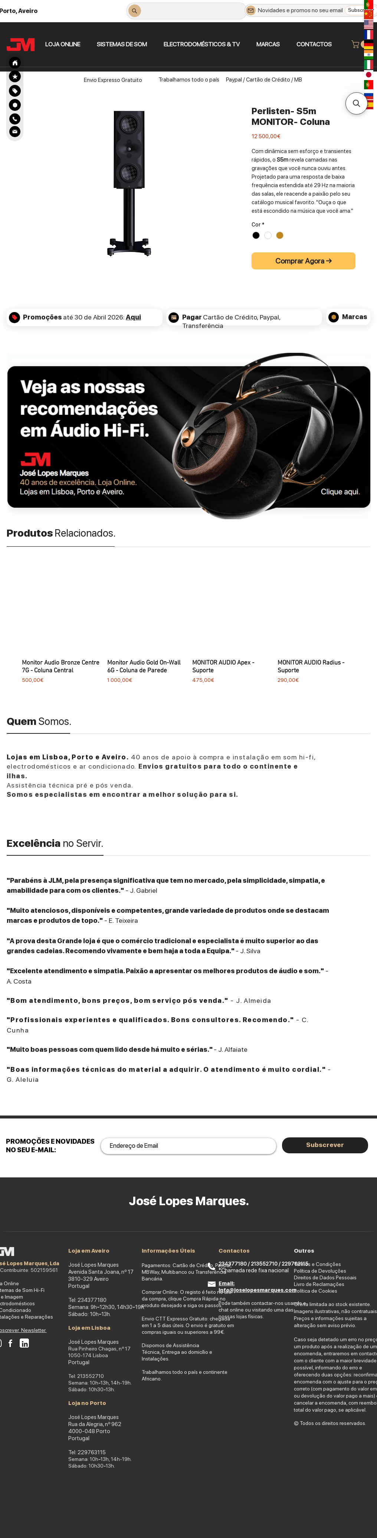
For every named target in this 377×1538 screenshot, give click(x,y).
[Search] (15, 63)
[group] (188, 630)
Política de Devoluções (320, 1271)
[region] (14, 91)
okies (331, 1291)
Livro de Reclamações (319, 1284)
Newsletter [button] (34, 1330)
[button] (121, 44)
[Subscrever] (325, 1145)
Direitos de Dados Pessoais (325, 1277)
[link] (360, 44)
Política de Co (309, 1291)
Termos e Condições (317, 1264)
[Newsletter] (251, 10)
